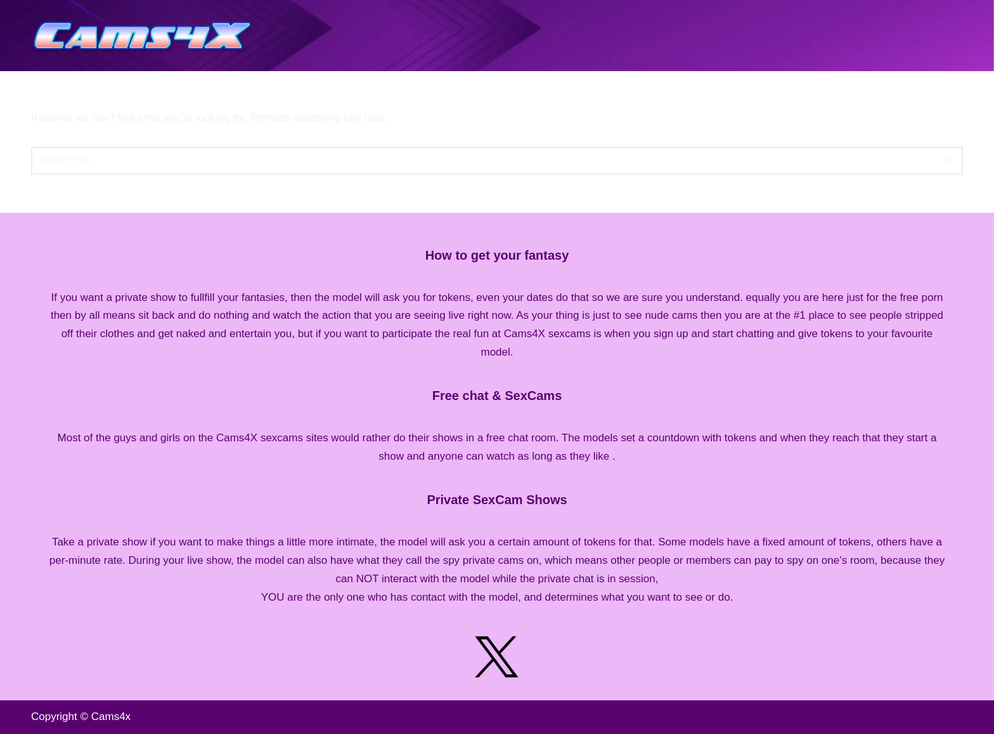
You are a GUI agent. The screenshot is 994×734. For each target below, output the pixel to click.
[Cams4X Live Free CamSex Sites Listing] (145, 35)
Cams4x (111, 717)
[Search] (482, 161)
